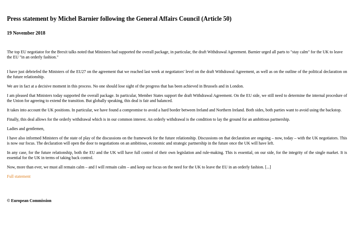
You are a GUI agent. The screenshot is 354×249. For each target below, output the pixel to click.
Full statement (18, 176)
